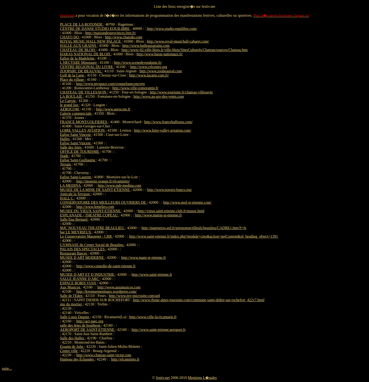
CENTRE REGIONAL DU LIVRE (87, 67)
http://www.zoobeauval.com (161, 71)
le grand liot (69, 105)
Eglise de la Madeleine (77, 58)
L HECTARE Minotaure (79, 63)
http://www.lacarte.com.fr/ (149, 75)
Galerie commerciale (76, 113)
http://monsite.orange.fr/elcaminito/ (103, 181)
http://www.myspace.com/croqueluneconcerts (110, 84)
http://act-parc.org (89, 321)
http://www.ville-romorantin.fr (135, 88)
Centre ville (69, 351)
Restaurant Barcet (74, 253)
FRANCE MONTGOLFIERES (84, 122)
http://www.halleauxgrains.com (146, 46)
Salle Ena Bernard (74, 219)
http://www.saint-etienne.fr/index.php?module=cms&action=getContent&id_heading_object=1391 (203, 236)
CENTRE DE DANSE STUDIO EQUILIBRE (95, 29)
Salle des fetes (71, 147)
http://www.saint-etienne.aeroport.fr (159, 330)
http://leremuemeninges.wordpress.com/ (106, 291)
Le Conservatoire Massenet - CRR (86, 236)
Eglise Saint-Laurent (76, 177)
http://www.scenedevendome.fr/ (138, 63)
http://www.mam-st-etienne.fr (143, 258)
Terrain (66, 164)
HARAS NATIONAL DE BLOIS (85, 54)
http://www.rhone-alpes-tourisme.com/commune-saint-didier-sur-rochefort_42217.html (199, 300)
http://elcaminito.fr (125, 359)
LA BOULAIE (71, 96)
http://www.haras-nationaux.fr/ (159, 54)
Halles (65, 139)
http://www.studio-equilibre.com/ (172, 29)
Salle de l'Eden (71, 296)
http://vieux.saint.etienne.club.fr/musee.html (171, 211)
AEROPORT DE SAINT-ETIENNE (87, 330)
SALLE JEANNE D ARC (80, 279)
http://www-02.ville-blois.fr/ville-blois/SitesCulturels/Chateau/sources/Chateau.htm (184, 50)
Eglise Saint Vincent (76, 135)
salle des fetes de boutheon (80, 325)
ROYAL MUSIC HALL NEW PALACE (91, 41)
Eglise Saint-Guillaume (78, 160)
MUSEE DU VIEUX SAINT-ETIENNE (90, 211)
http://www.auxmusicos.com (118, 287)
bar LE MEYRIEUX (76, 232)
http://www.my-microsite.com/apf (134, 296)
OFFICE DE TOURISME (80, 152)
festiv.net (163, 378)
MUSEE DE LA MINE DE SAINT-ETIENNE (95, 190)
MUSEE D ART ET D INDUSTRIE (87, 274)
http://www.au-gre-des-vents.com (158, 96)
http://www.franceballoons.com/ (168, 122)
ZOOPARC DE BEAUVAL (81, 71)
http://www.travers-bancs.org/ (169, 190)
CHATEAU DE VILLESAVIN (83, 92)
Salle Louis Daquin (75, 317)
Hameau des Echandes (77, 359)
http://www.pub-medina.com (119, 185)
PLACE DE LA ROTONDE (82, 24)
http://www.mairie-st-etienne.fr (158, 215)
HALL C (67, 198)
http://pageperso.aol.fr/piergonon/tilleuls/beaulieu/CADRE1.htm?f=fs (193, 228)
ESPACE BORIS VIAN (78, 283)
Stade (64, 156)
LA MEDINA (71, 185)
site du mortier (71, 304)
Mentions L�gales (202, 378)
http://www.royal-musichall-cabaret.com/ (178, 41)
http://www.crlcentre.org (148, 67)
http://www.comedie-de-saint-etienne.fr (106, 266)
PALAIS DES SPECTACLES (83, 249)
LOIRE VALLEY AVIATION (83, 130)
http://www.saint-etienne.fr (152, 274)
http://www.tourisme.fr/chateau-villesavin (181, 92)
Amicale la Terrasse (75, 194)
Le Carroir (68, 101)
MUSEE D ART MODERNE (82, 258)
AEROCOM (70, 109)
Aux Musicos (70, 287)
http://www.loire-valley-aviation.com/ (162, 130)
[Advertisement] (295, 93)
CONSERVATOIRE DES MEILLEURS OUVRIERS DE (103, 202)
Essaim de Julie (72, 347)
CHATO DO (70, 37)
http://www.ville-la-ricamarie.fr (153, 317)
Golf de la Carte (72, 75)
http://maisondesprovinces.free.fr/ (110, 33)
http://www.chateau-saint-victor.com (103, 355)
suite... (7, 368)
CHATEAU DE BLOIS (78, 50)
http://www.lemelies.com (95, 207)
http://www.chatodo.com (123, 37)
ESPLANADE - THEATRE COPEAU (89, 215)
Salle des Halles (72, 338)
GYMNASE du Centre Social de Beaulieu (92, 245)
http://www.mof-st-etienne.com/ (187, 202)
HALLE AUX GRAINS (78, 46)
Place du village (72, 79)
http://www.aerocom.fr (113, 109)
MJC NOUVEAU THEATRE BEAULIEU (92, 228)
